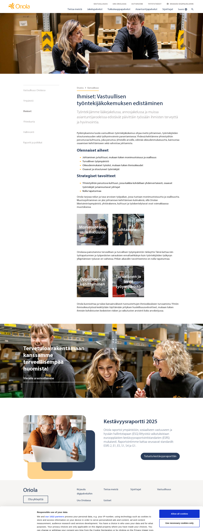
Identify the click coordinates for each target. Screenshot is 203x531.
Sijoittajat (167, 9)
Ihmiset (27, 111)
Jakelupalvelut (94, 9)
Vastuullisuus (101, 4)
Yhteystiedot (155, 4)
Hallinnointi (28, 132)
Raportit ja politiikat (32, 142)
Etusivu (80, 87)
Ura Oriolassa (119, 4)
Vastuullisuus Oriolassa (34, 90)
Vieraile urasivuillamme (38, 378)
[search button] (192, 9)
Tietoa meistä (75, 9)
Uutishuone (137, 4)
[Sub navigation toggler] (57, 90)
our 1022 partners (54, 494)
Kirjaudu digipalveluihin (180, 4)
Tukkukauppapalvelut (119, 9)
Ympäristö (28, 100)
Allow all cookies (179, 491)
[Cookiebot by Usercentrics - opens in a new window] (18, 525)
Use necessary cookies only (179, 500)
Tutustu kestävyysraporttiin (160, 456)
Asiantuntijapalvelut (146, 9)
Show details (43, 525)
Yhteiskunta (29, 121)
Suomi (182, 9)
